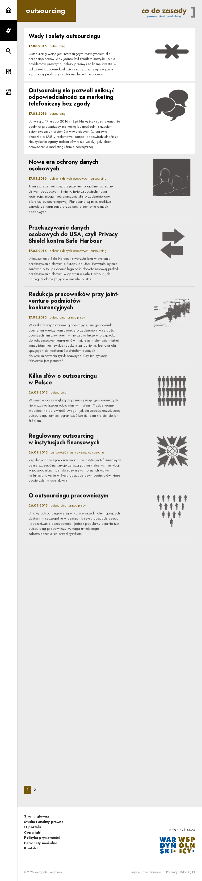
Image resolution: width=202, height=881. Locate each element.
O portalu (32, 827)
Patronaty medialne (40, 843)
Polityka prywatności (42, 837)
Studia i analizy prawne (43, 821)
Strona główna (36, 816)
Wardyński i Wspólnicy (48, 872)
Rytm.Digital (187, 872)
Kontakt (31, 848)
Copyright (33, 832)
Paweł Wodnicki (151, 872)
